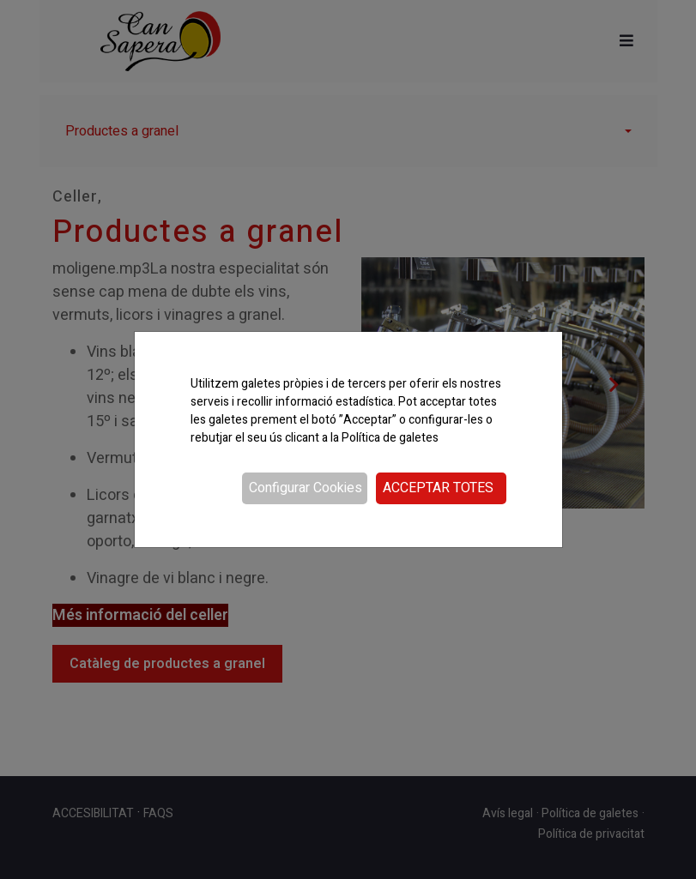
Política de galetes (390, 438)
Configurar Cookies (305, 488)
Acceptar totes (438, 488)
